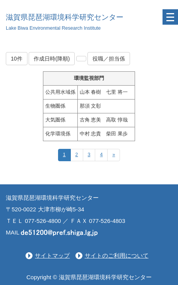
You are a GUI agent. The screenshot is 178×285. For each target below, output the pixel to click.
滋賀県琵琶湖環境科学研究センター (64, 17)
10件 (16, 59)
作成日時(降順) (52, 59)
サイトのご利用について (117, 255)
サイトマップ (52, 255)
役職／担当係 (108, 59)
